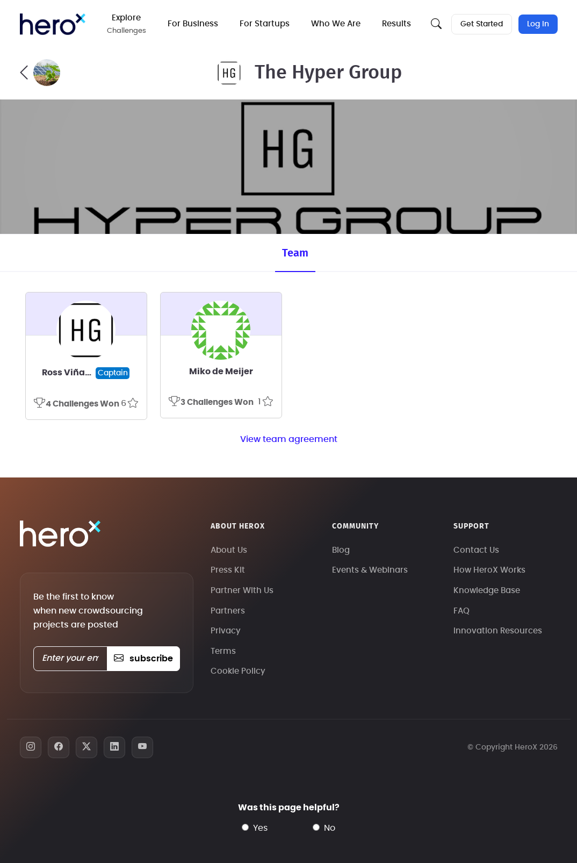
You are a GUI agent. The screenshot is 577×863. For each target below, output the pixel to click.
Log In (538, 24)
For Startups (265, 24)
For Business (193, 24)
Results (396, 24)
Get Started (481, 24)
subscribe (143, 659)
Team (295, 253)
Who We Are (335, 24)
